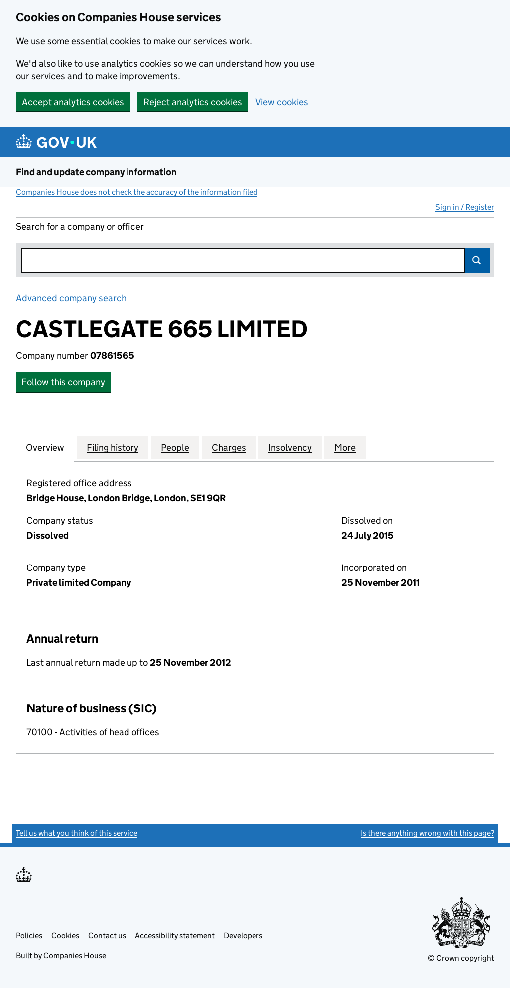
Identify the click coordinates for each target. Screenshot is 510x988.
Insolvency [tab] (290, 447)
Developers (243, 935)
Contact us (107, 935)
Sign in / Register (464, 207)
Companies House (74, 955)
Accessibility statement (175, 935)
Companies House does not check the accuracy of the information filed (136, 192)
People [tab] (175, 447)
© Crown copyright (461, 958)
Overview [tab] (45, 447)
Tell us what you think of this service (76, 833)
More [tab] (345, 447)
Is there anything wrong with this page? (427, 833)
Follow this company (63, 382)
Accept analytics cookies (73, 102)
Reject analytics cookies (192, 102)
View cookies (281, 102)
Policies (29, 935)
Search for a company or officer (80, 226)
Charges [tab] (229, 447)
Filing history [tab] (112, 447)
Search (477, 260)
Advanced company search (71, 298)
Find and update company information (96, 172)
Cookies (65, 935)
